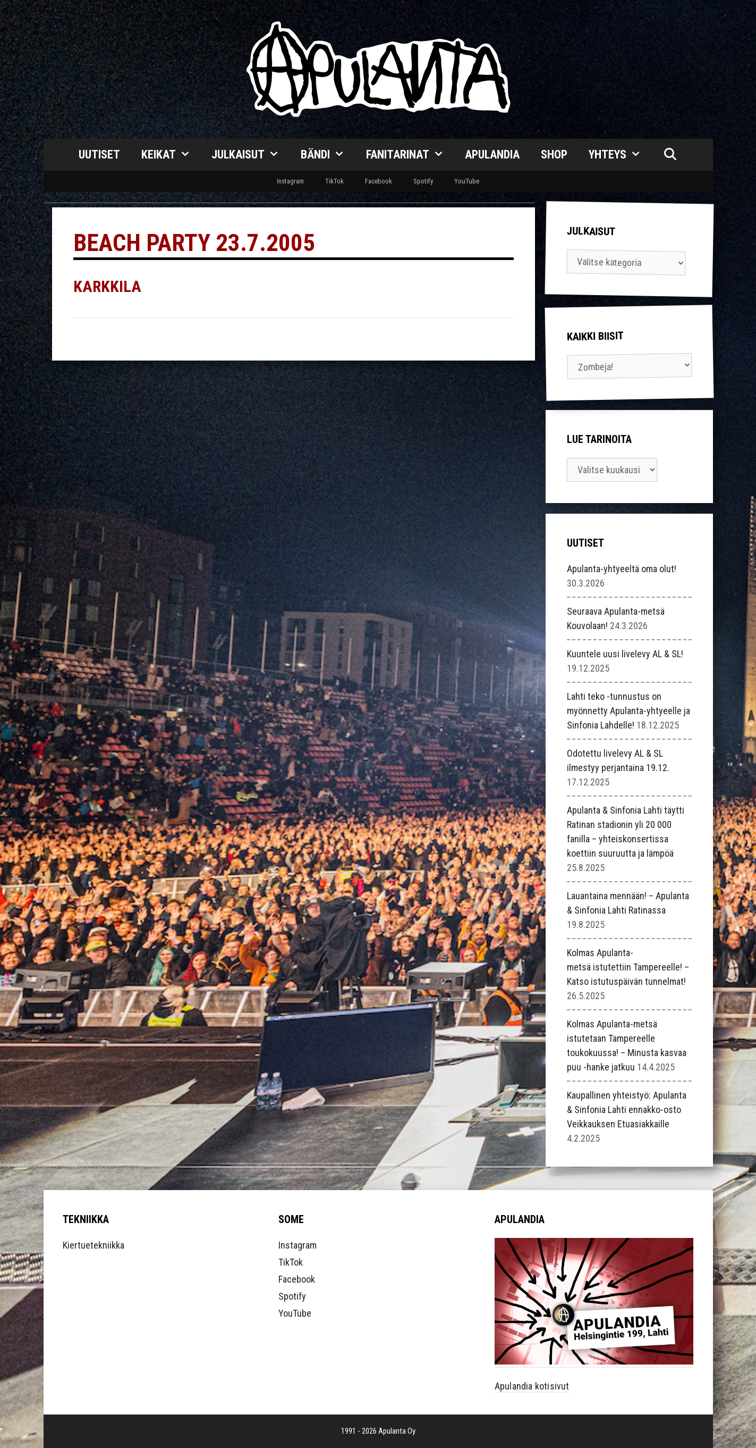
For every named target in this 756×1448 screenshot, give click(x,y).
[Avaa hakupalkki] (670, 155)
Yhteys (620, 155)
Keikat (171, 155)
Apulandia (492, 154)
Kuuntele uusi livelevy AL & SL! (625, 653)
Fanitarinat (410, 155)
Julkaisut (250, 155)
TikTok (334, 181)
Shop (554, 154)
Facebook (378, 181)
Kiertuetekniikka (93, 1245)
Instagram (290, 181)
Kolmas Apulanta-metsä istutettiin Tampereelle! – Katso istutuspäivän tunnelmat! (628, 967)
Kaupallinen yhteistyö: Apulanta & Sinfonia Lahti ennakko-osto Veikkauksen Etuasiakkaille (626, 1109)
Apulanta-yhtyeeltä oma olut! (621, 568)
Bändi (328, 155)
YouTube (466, 181)
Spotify (423, 181)
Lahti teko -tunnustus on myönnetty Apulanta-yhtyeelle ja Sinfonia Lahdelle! (628, 711)
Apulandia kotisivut (532, 1386)
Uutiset (99, 154)
